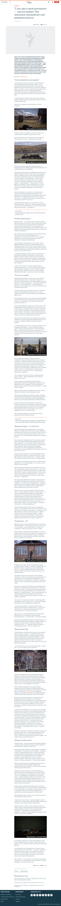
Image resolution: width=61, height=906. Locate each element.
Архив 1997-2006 (4, 899)
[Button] (36, 24)
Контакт (2, 901)
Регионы (16, 6)
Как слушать (18, 894)
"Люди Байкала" (23, 76)
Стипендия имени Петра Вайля (7, 896)
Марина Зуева (17, 569)
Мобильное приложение (6, 894)
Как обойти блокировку (21, 896)
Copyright (18, 901)
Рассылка (18, 899)
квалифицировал (29, 691)
